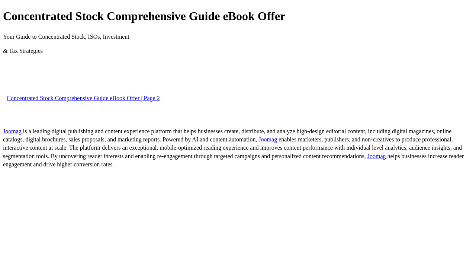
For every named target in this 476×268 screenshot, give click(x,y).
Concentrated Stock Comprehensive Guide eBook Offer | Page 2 (83, 98)
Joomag (13, 131)
